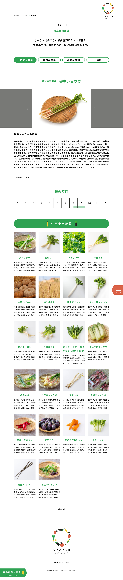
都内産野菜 (49, 60)
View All (61, 509)
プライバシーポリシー (61, 562)
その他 (98, 60)
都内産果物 (73, 60)
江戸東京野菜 (25, 60)
